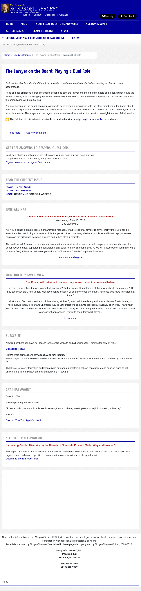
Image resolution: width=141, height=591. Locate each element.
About (25, 24)
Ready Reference (43, 31)
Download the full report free (22, 458)
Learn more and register (70, 257)
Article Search (15, 31)
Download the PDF (18, 190)
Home (9, 24)
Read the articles (18, 187)
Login (9, 194)
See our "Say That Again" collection (24, 420)
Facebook (127, 16)
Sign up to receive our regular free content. (28, 162)
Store (64, 31)
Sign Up (23, 194)
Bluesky (107, 16)
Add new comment (36, 132)
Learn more (70, 318)
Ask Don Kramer (96, 24)
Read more (14, 132)
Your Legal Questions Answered (57, 24)
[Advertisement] (70, 499)
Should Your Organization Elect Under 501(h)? (24, 44)
